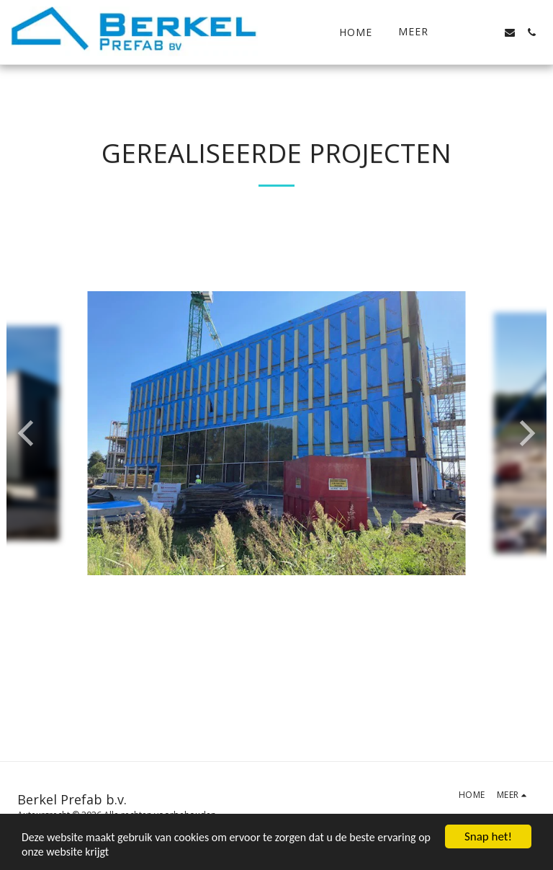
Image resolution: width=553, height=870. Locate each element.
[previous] (28, 433)
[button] (467, 32)
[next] (525, 433)
